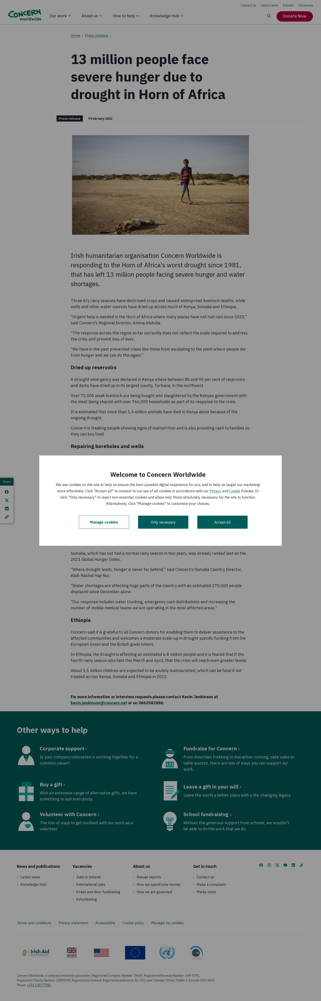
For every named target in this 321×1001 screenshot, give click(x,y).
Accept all (222, 522)
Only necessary (163, 522)
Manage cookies (104, 522)
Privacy (215, 491)
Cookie (234, 491)
